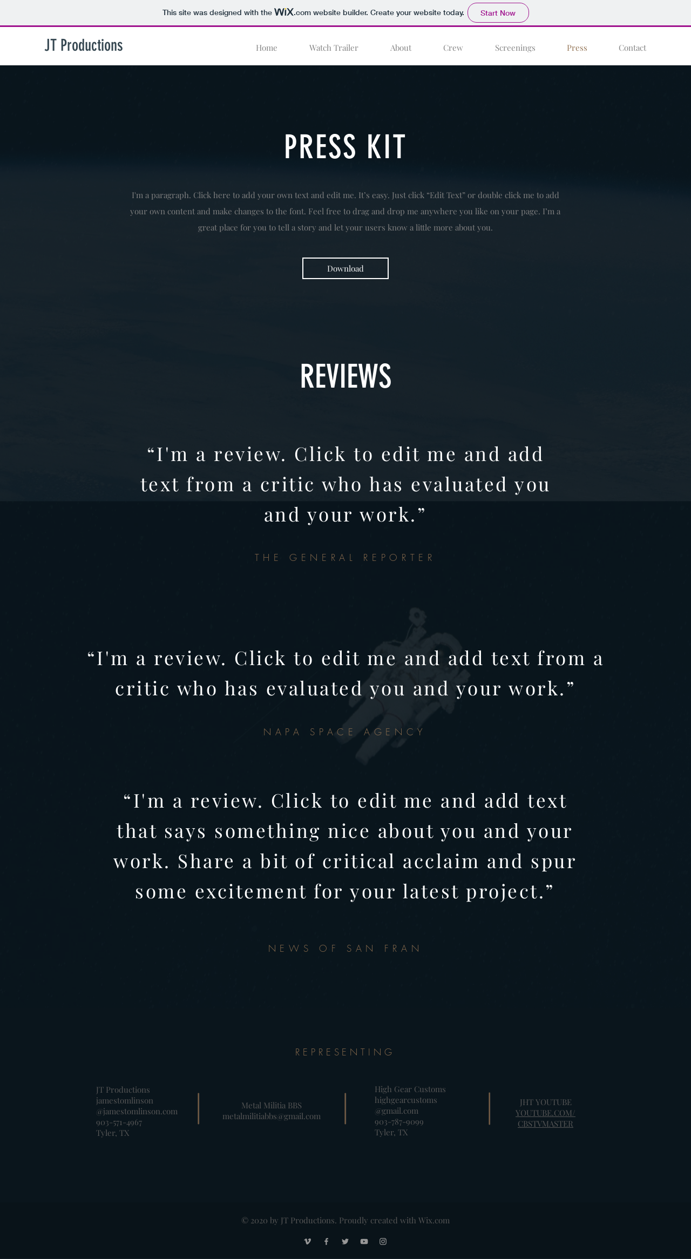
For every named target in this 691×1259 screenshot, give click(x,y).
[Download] (345, 268)
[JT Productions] (83, 45)
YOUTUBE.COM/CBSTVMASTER (545, 1118)
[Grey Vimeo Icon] (307, 1241)
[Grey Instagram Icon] (383, 1241)
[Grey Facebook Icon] (326, 1241)
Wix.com (434, 1220)
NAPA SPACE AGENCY (345, 732)
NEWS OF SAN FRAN (345, 948)
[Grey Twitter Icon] (345, 1241)
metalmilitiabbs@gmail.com (271, 1116)
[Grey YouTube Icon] (364, 1241)
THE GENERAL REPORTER (345, 557)
